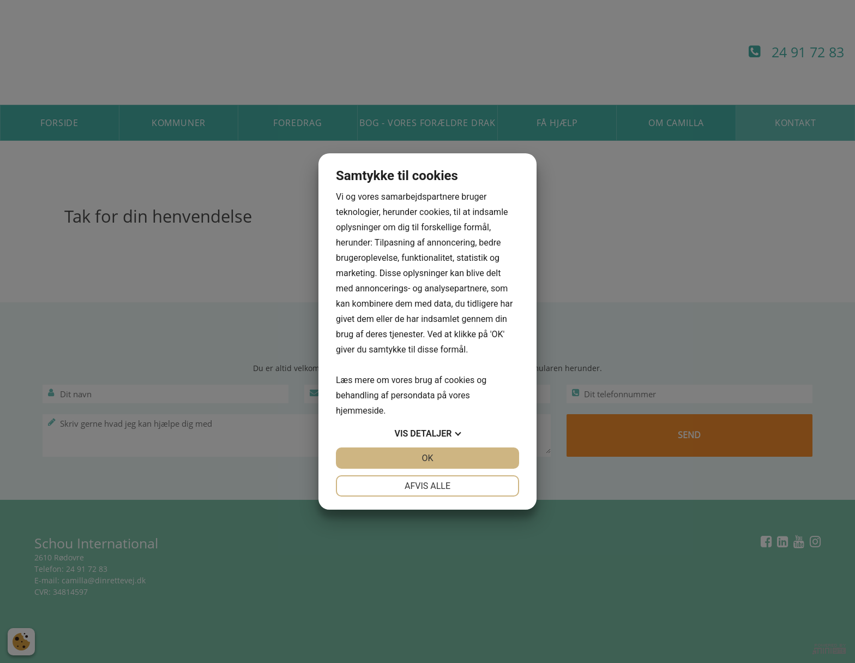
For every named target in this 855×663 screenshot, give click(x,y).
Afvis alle (427, 486)
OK (427, 458)
